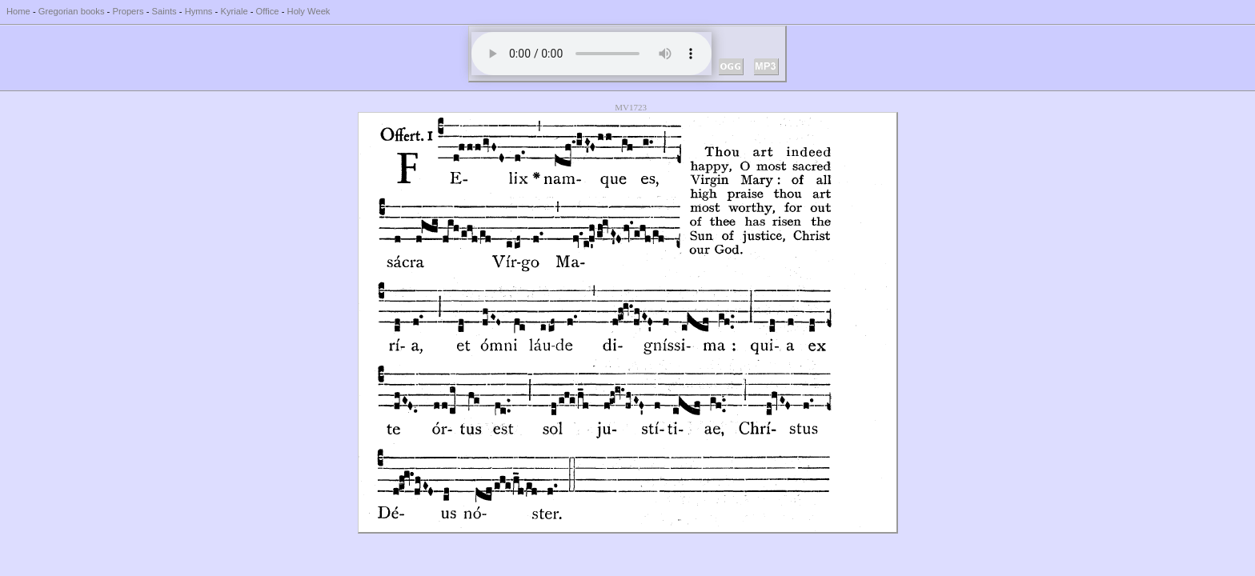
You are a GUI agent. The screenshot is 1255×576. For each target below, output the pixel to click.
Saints (164, 11)
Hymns (199, 11)
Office (267, 11)
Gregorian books (71, 11)
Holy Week (309, 11)
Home (18, 11)
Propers (127, 11)
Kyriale (233, 11)
